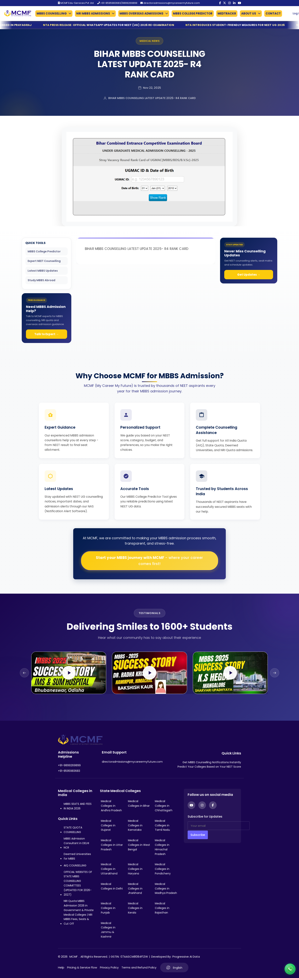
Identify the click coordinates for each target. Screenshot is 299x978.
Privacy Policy (109, 967)
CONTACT (273, 13)
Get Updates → (248, 275)
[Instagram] (229, 3)
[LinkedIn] (234, 3)
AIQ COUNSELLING (75, 865)
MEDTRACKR (227, 13)
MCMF (73, 957)
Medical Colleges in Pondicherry (163, 868)
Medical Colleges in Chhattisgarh (163, 805)
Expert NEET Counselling (44, 261)
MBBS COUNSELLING (52, 13)
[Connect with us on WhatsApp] (290, 969)
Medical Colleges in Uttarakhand (109, 868)
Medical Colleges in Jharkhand (135, 888)
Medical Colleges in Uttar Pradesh (112, 844)
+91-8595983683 (69, 771)
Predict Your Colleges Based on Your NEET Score (209, 767)
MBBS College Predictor (44, 251)
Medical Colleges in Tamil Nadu (162, 825)
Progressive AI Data (186, 957)
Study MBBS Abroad (41, 280)
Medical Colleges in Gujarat (108, 825)
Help (61, 967)
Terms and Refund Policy (138, 967)
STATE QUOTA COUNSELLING (73, 830)
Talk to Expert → (46, 334)
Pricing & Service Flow (82, 967)
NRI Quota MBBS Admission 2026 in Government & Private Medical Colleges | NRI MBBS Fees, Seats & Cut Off (79, 912)
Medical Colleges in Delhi (112, 886)
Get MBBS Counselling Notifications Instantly (211, 762)
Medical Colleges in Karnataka (135, 825)
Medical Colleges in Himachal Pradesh (162, 847)
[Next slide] (274, 672)
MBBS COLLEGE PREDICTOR (192, 13)
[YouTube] (239, 3)
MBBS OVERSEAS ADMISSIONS (141, 13)
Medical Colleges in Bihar (139, 803)
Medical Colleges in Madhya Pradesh (166, 888)
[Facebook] (220, 3)
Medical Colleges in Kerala (135, 908)
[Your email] (219, 825)
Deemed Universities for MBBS (77, 856)
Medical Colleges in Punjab (108, 908)
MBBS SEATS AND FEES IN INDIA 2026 (78, 806)
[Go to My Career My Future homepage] (16, 13)
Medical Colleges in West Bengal (139, 844)
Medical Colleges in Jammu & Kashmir (108, 930)
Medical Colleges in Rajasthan (162, 908)
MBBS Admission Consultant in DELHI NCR (76, 843)
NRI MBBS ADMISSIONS (93, 13)
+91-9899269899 (69, 765)
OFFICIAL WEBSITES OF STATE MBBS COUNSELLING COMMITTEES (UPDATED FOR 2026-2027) (78, 883)
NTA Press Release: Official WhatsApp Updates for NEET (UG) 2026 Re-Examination (123, 25)
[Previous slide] (24, 672)
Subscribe (197, 835)
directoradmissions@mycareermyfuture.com (170, 3)
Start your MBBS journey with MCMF (149, 560)
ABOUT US (248, 13)
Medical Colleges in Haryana (135, 868)
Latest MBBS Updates (43, 271)
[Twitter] (224, 3)
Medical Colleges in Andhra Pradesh (111, 805)
